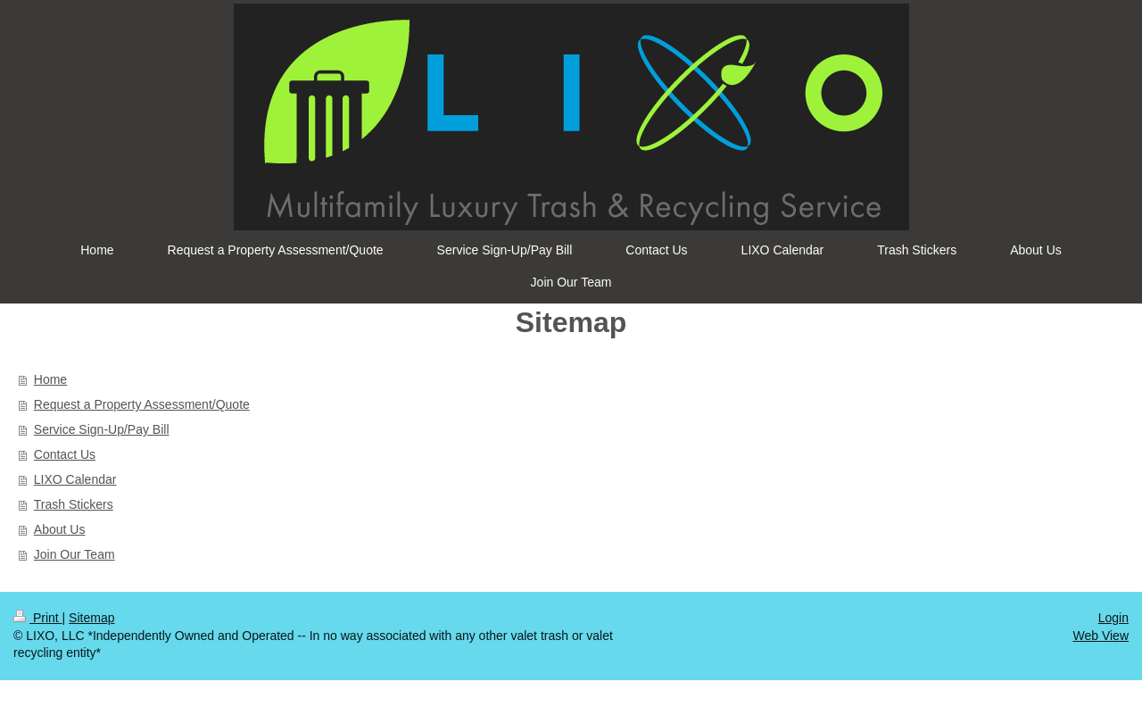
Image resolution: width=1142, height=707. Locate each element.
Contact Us (64, 454)
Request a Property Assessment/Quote (142, 404)
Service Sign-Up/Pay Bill (102, 429)
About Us (60, 529)
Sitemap (91, 618)
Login (1113, 618)
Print (37, 618)
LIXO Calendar (75, 479)
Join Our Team (74, 554)
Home (50, 379)
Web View (1100, 635)
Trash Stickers (73, 504)
